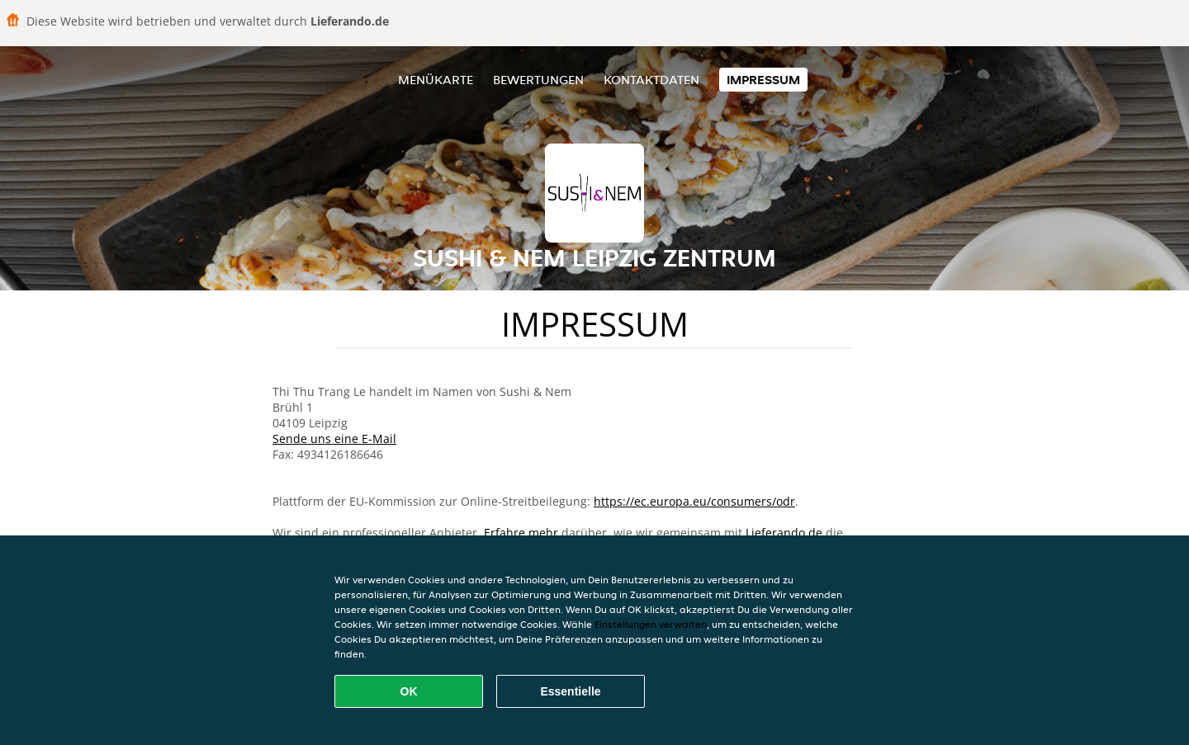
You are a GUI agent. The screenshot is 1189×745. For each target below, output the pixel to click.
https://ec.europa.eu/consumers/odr (694, 501)
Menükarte (435, 79)
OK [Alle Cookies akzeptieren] (409, 691)
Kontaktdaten (651, 79)
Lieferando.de (784, 532)
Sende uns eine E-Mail (334, 438)
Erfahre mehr (521, 532)
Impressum (763, 79)
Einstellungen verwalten (650, 624)
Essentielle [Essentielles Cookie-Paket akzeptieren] (570, 691)
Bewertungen (538, 79)
